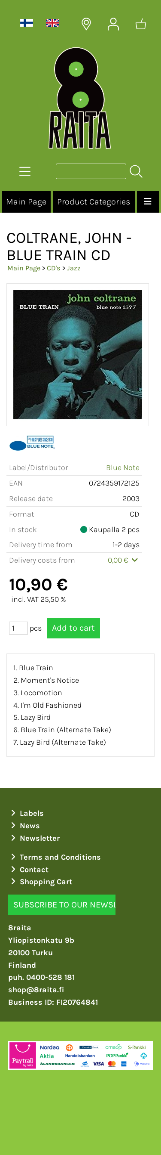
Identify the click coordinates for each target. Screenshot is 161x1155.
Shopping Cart (40, 881)
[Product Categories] (24, 171)
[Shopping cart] (140, 24)
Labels (26, 813)
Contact (28, 869)
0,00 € (124, 560)
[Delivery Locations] (86, 24)
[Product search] (91, 171)
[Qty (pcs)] (18, 628)
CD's (54, 268)
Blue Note (123, 467)
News (24, 825)
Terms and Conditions (54, 857)
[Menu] (148, 202)
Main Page (26, 202)
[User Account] (113, 24)
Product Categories (93, 202)
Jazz (74, 268)
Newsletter (34, 838)
